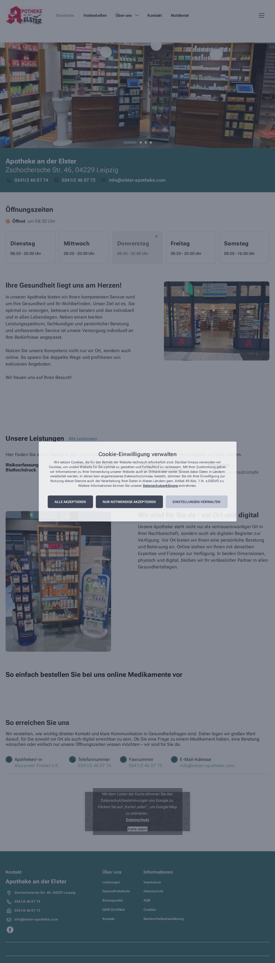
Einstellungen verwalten (196, 502)
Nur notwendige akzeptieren (129, 502)
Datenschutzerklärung (160, 486)
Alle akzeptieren (70, 502)
